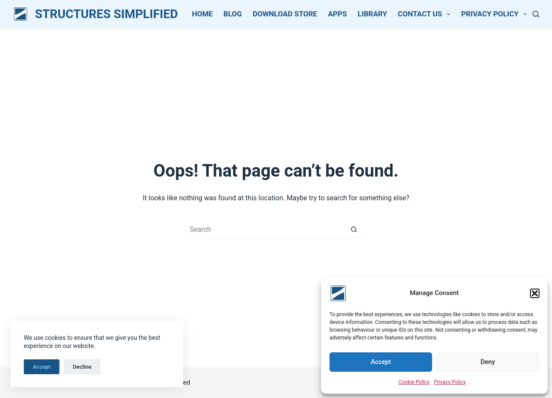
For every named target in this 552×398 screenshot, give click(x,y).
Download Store (285, 13)
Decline (82, 367)
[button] (534, 293)
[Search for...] (267, 229)
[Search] (536, 14)
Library (372, 13)
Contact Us (426, 14)
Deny (487, 362)
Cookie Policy (414, 382)
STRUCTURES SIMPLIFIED (106, 14)
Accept (380, 362)
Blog (232, 13)
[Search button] (353, 229)
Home (202, 13)
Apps (337, 13)
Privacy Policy (450, 382)
